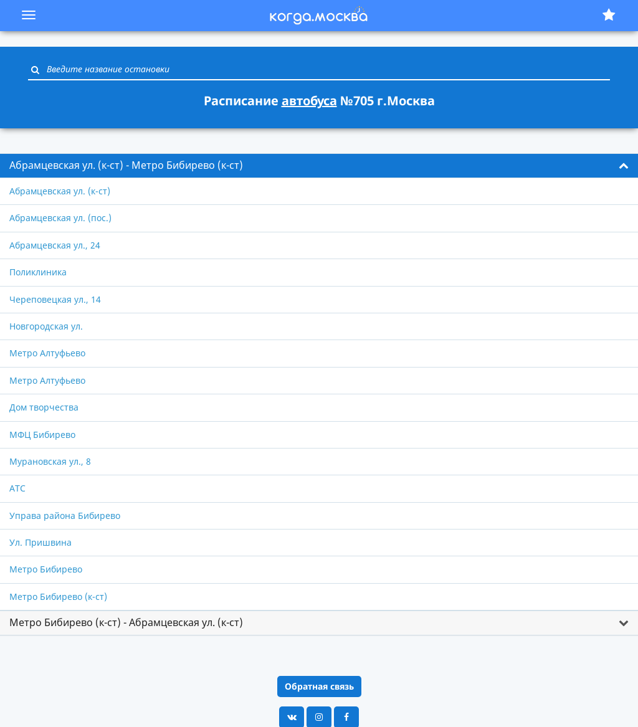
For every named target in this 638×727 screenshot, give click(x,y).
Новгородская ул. (46, 326)
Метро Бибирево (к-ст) (58, 596)
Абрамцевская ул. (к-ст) (59, 191)
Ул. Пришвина (40, 542)
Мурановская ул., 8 (50, 461)
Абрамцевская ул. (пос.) (60, 218)
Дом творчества (44, 407)
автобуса (309, 100)
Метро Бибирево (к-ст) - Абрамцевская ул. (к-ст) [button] (126, 622)
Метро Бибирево (45, 569)
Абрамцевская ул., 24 (54, 245)
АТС (17, 488)
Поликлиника (38, 272)
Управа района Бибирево (64, 515)
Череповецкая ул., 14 (55, 299)
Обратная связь (319, 686)
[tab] (319, 166)
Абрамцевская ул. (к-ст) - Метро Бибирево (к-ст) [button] (126, 165)
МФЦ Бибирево (42, 434)
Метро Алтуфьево (47, 353)
